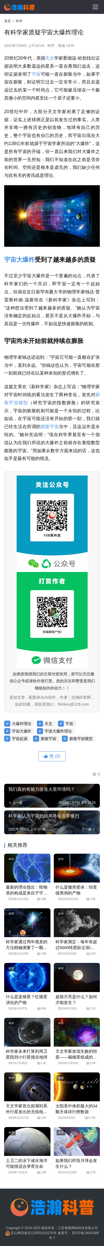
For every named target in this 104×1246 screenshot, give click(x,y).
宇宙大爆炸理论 (58, 731)
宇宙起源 (19, 738)
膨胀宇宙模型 (81, 738)
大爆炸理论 (21, 723)
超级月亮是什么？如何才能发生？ (76, 999)
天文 (49, 58)
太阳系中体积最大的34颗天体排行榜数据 (76, 1108)
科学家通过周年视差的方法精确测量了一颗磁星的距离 (26, 944)
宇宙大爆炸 (19, 259)
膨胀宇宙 (50, 426)
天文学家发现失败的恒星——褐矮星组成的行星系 (76, 1054)
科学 (51, 46)
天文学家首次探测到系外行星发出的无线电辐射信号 (26, 1109)
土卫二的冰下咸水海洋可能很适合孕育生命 (26, 1163)
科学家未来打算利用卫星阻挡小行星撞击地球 (26, 1054)
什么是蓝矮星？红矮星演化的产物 (26, 999)
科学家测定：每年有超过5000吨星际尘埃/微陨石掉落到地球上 (76, 944)
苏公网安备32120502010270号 (34, 1233)
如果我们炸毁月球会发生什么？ (76, 1163)
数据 (61, 1077)
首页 (7, 21)
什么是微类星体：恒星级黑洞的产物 (76, 890)
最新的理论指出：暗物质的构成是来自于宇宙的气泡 (26, 890)
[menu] (95, 7)
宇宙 (36, 74)
